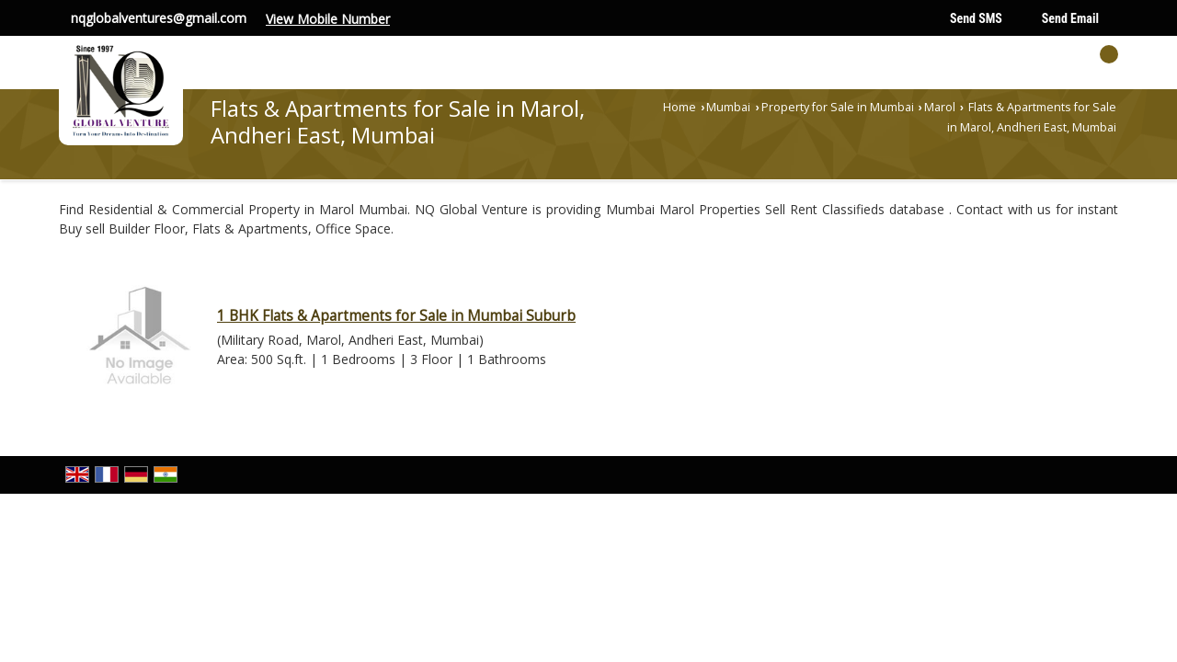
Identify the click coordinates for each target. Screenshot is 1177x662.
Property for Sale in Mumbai (837, 107)
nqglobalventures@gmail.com (158, 18)
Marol (939, 107)
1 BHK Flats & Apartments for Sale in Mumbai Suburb (396, 315)
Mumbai (728, 107)
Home (679, 107)
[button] (328, 19)
